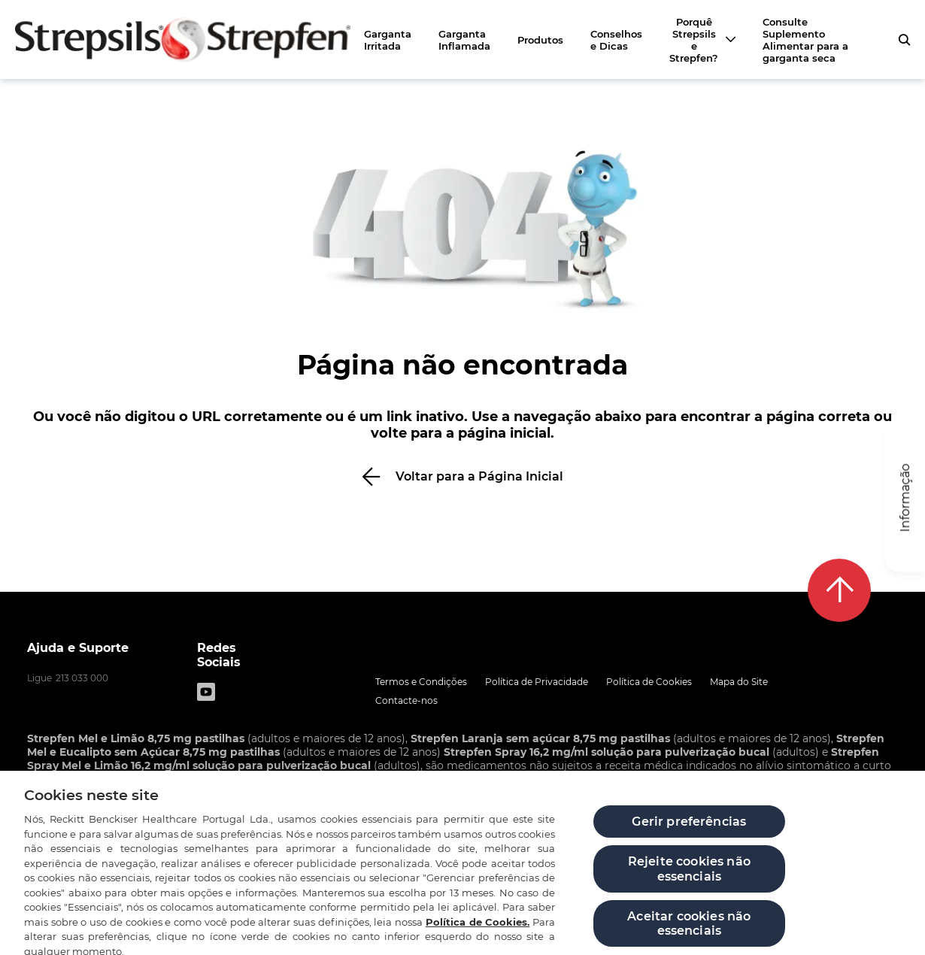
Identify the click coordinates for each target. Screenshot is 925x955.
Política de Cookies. (477, 935)
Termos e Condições (421, 681)
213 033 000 (82, 678)
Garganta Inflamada (464, 40)
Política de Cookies (649, 681)
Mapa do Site (739, 681)
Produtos (540, 40)
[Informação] (904, 498)
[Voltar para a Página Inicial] (462, 476)
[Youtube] (206, 692)
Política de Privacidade (536, 681)
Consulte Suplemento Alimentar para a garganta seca (805, 40)
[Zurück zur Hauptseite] (182, 39)
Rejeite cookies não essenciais (689, 882)
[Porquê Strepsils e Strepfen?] (702, 40)
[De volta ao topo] (839, 590)
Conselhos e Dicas (616, 40)
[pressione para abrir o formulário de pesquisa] (904, 40)
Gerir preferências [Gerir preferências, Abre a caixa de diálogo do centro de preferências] (689, 835)
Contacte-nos (406, 700)
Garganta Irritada (387, 40)
